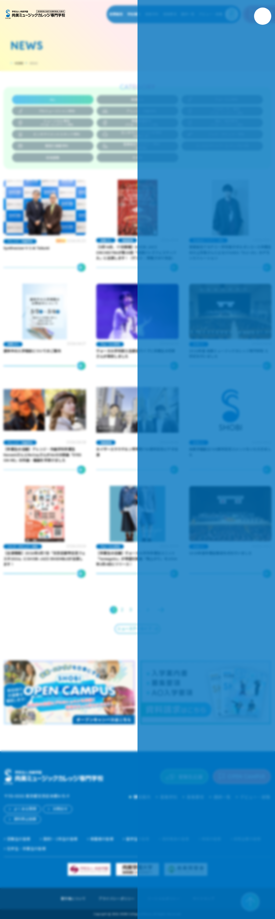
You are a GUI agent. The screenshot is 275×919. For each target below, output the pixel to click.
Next (161, 610)
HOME (19, 63)
